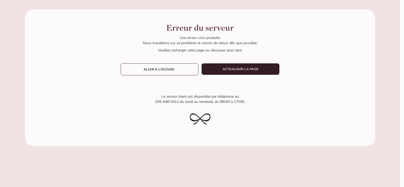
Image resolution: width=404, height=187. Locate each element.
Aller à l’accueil (160, 69)
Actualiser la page (241, 69)
